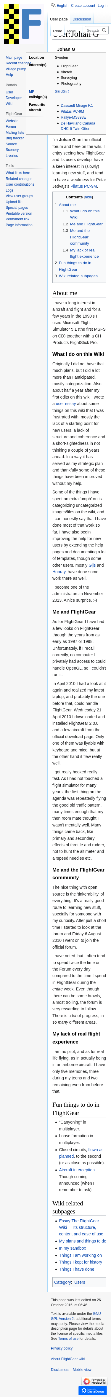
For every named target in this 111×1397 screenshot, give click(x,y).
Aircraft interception (77, 1169)
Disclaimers (60, 1370)
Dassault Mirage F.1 (77, 105)
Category (62, 1282)
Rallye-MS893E (73, 117)
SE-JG (60, 92)
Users (79, 1282)
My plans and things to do (82, 1241)
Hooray (58, 571)
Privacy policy (62, 1348)
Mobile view (82, 1370)
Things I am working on (80, 1255)
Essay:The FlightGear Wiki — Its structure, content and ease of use (81, 1227)
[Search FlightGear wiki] (97, 30)
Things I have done (76, 1269)
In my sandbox (72, 1248)
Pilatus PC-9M (72, 111)
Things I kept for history (80, 1262)
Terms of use (68, 1339)
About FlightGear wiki (68, 1359)
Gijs (92, 565)
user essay (66, 403)
